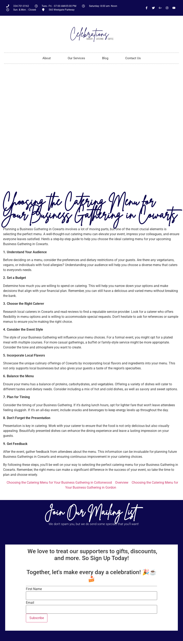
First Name (34, 589)
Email (30, 602)
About (46, 58)
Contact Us (133, 58)
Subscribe (36, 618)
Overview (121, 482)
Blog (105, 58)
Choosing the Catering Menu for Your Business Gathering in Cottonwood (59, 482)
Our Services (76, 58)
